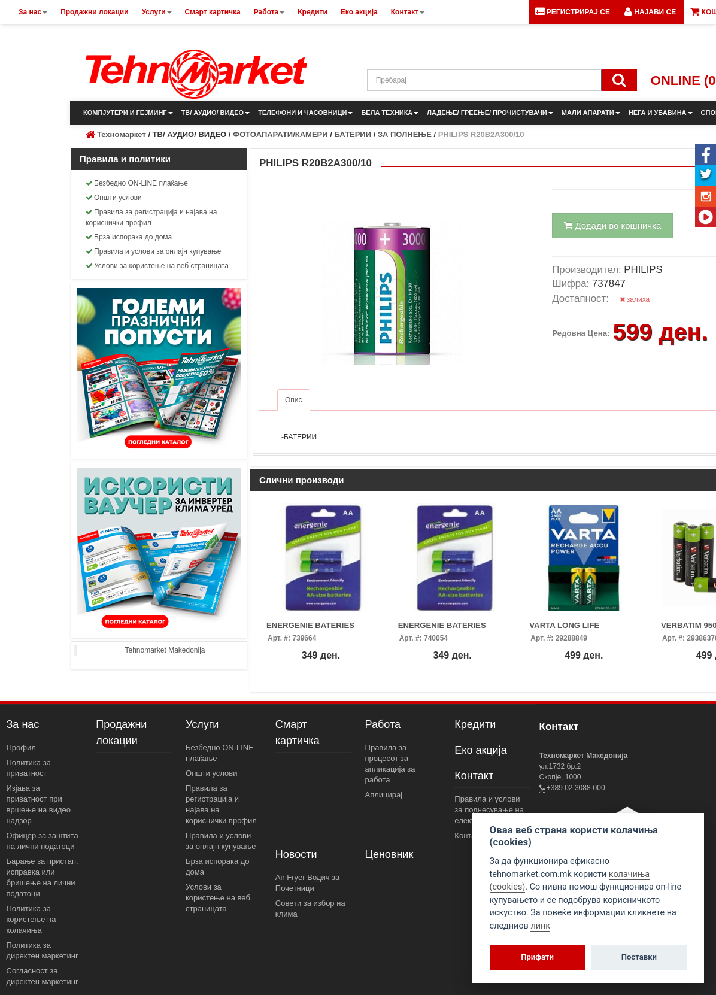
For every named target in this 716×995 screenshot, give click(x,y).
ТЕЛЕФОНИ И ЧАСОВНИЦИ (305, 112)
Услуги (202, 724)
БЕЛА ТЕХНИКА (389, 112)
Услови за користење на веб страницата (157, 266)
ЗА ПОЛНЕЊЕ (405, 134)
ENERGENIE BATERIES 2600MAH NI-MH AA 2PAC (314, 629)
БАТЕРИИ (352, 134)
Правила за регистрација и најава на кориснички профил (151, 217)
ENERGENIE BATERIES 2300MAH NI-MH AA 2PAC (446, 629)
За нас (23, 724)
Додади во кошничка (612, 225)
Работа (383, 724)
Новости (296, 854)
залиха (635, 299)
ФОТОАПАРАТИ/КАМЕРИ (280, 134)
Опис (293, 400)
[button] (650, 12)
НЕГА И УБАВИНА (661, 112)
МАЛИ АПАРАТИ (591, 112)
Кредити (475, 724)
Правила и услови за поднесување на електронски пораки (490, 809)
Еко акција (480, 750)
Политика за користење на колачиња (31, 919)
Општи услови (114, 197)
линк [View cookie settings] (540, 926)
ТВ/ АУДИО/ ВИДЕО (215, 112)
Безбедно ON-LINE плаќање (137, 183)
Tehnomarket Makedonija (165, 650)
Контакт (473, 776)
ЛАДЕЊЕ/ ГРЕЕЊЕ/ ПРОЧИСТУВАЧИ (490, 112)
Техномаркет (121, 134)
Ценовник (389, 854)
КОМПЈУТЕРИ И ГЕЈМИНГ (128, 112)
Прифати (537, 956)
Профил (21, 747)
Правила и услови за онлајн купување (154, 251)
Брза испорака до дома (129, 237)
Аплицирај (384, 794)
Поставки (639, 956)
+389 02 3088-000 (575, 788)
